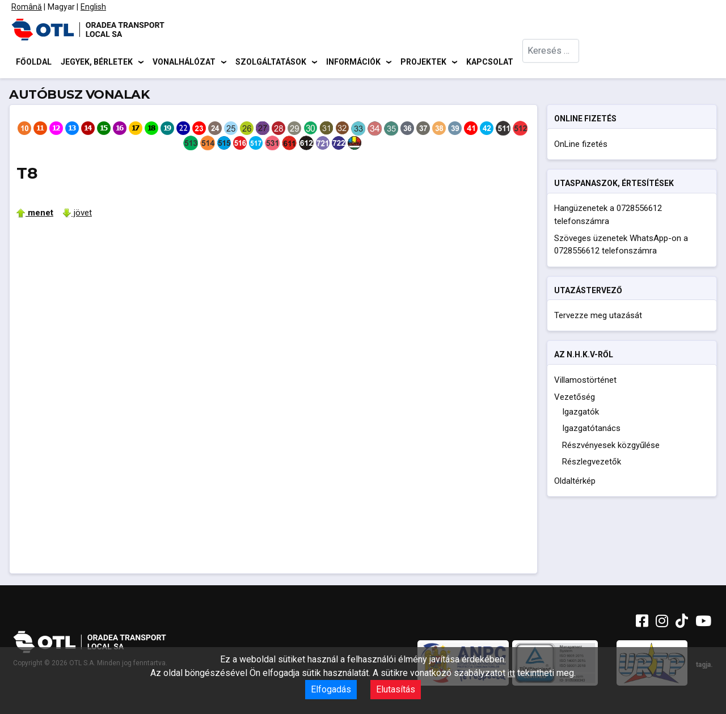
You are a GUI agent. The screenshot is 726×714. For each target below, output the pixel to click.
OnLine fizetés (580, 146)
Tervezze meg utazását (598, 317)
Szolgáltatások (270, 62)
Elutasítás (395, 689)
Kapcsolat (489, 62)
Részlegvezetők (591, 464)
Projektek (423, 62)
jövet (77, 214)
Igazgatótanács (591, 430)
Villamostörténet (585, 382)
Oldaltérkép (575, 483)
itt (511, 673)
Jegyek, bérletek (97, 62)
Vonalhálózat (184, 62)
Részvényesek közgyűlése (611, 447)
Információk (353, 62)
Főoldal (34, 62)
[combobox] (550, 62)
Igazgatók (580, 413)
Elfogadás (331, 689)
